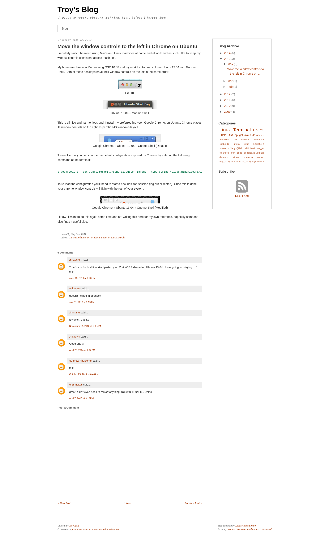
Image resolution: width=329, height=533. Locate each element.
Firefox (236, 144)
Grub (246, 144)
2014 (227, 53)
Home (127, 503)
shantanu (74, 312)
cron (233, 152)
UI (88, 237)
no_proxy (246, 161)
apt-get (239, 135)
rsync (255, 161)
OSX (230, 135)
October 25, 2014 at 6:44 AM (83, 374)
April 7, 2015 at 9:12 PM (81, 398)
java (246, 135)
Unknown (74, 336)
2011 (227, 100)
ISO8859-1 (258, 144)
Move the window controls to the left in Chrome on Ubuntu (127, 46)
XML (246, 148)
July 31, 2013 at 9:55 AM (81, 302)
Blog (65, 28)
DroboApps (258, 139)
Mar (229, 81)
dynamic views (229, 157)
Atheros (260, 135)
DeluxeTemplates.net (245, 525)
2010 (227, 105)
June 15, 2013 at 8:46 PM (82, 278)
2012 (227, 94)
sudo (252, 135)
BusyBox (224, 139)
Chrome (73, 237)
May (230, 64)
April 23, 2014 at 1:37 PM (82, 350)
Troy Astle (74, 525)
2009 (227, 111)
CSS (235, 139)
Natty (232, 148)
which (261, 161)
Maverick (224, 148)
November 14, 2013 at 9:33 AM (85, 326)
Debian (245, 139)
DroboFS (224, 144)
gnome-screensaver (254, 157)
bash (252, 148)
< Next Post (63, 503)
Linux (225, 129)
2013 (227, 59)
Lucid (222, 135)
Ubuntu (82, 237)
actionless (75, 288)
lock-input (236, 161)
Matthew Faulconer (80, 360)
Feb (229, 86)
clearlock (224, 152)
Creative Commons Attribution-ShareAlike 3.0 (95, 529)
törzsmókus (75, 384)
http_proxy (224, 161)
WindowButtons (99, 237)
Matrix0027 (75, 260)
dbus (239, 152)
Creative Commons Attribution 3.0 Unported (249, 529)
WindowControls (116, 237)
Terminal (242, 129)
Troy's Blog (77, 9)
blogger (260, 148)
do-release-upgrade (254, 152)
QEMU (240, 148)
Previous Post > (193, 503)
